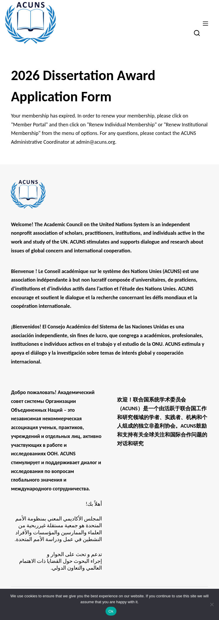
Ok (110, 611)
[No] (212, 604)
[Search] (197, 33)
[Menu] (205, 23)
